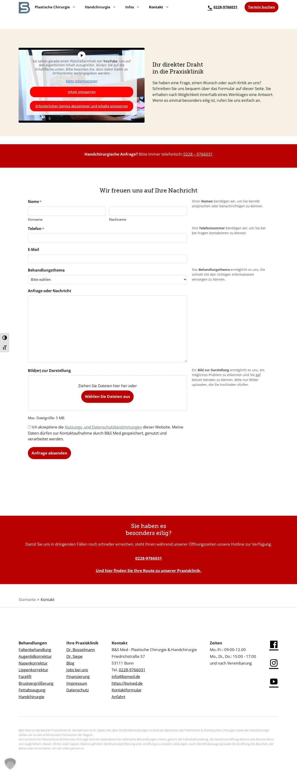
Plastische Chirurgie (55, 6)
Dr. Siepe (74, 656)
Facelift (25, 676)
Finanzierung (78, 676)
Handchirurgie (100, 6)
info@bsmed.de (126, 676)
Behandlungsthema (46, 270)
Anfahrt (118, 696)
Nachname (117, 219)
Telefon (36, 228)
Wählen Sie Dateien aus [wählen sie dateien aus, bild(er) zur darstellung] (107, 396)
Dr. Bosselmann (80, 649)
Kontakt (159, 6)
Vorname (35, 219)
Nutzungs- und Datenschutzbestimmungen (103, 427)
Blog (70, 663)
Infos (132, 6)
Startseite (27, 599)
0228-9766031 (223, 7)
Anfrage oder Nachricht (49, 290)
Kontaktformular (127, 690)
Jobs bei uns (77, 669)
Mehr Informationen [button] (81, 81)
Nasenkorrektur (33, 663)
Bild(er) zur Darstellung (49, 370)
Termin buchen (261, 7)
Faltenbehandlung (35, 649)
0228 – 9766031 (198, 154)
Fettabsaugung (32, 690)
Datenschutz (77, 690)
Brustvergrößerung (36, 683)
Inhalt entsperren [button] (82, 92)
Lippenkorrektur (33, 669)
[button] (10, 764)
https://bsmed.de (127, 683)
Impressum (76, 683)
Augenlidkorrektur (35, 656)
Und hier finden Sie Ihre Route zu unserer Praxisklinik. (148, 570)
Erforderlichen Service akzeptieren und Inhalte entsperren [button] (82, 106)
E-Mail (33, 249)
